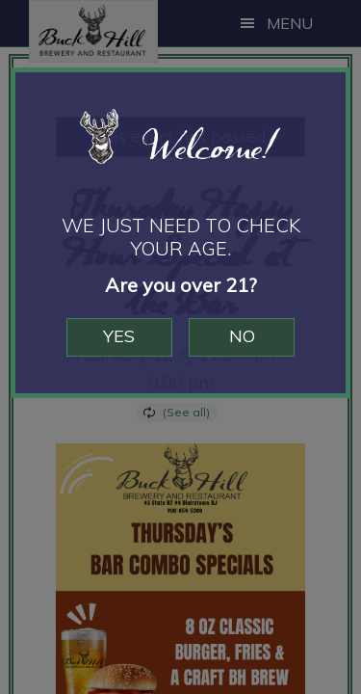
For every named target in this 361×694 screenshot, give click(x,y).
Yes (118, 336)
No (243, 336)
